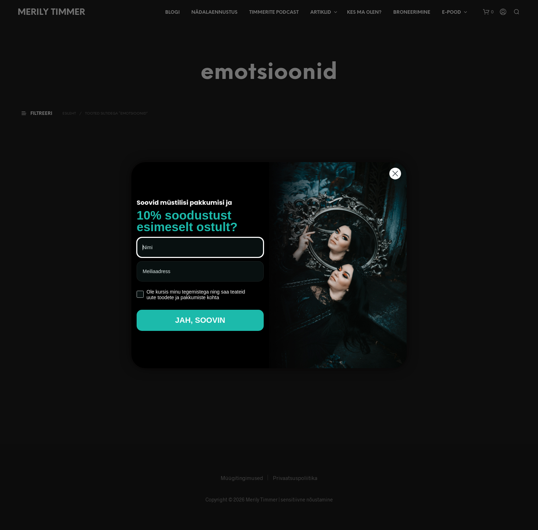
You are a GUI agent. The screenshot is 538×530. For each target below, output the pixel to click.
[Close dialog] (395, 173)
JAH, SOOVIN (200, 320)
